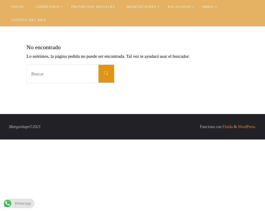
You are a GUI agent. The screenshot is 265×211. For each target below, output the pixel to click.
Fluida (227, 127)
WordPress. (247, 127)
